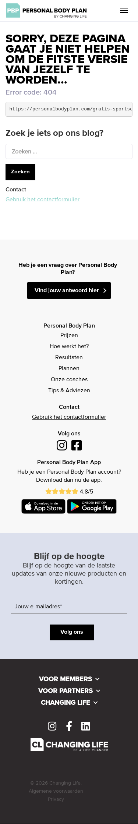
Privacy (56, 799)
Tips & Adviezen (69, 391)
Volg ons (71, 632)
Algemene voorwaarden (56, 791)
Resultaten (69, 358)
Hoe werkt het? (69, 347)
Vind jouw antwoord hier (67, 291)
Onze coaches (69, 380)
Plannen (69, 369)
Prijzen (69, 336)
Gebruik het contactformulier (42, 200)
